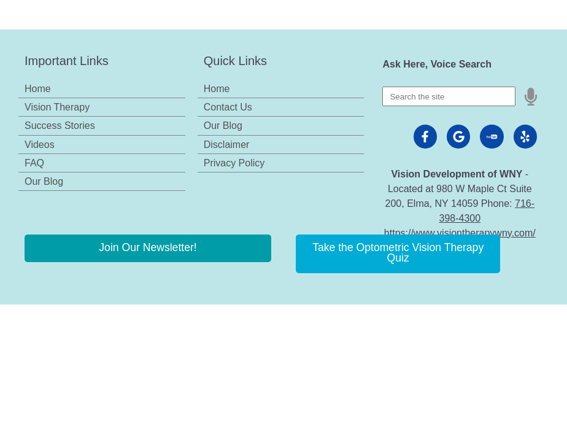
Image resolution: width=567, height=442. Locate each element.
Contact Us (228, 107)
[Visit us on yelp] (525, 136)
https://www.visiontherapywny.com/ (460, 233)
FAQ (34, 163)
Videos (40, 144)
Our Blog (44, 181)
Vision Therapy (57, 107)
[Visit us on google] (458, 136)
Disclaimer (227, 144)
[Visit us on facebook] (425, 136)
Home (38, 88)
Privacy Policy (234, 163)
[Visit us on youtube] (491, 136)
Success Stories (60, 125)
